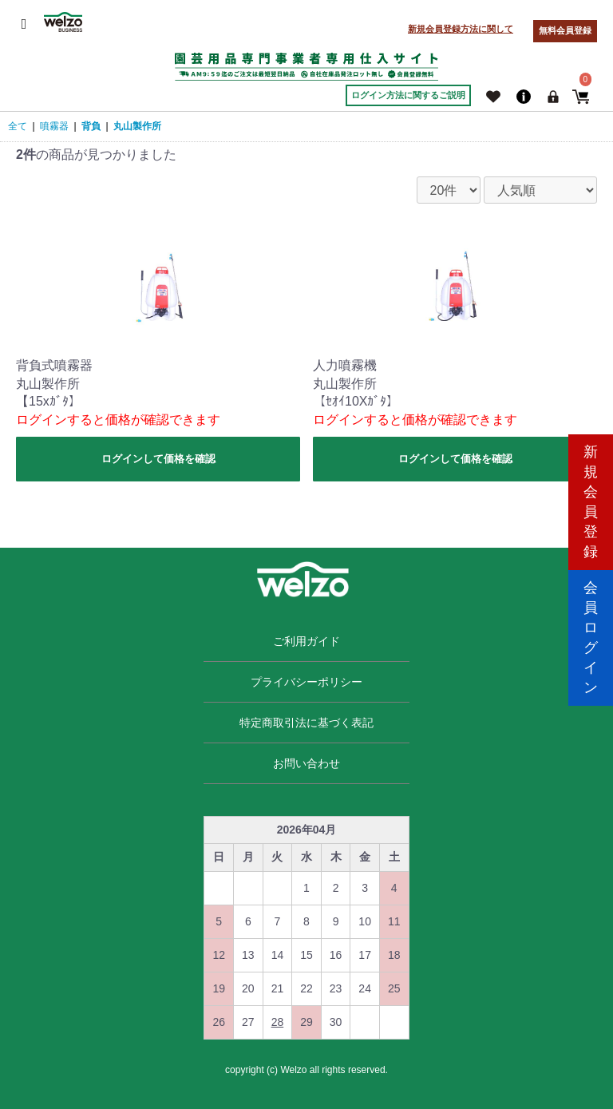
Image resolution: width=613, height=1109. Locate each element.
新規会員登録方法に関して (460, 29)
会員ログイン (590, 622)
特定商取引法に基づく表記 (306, 722)
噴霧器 (54, 126)
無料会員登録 (565, 30)
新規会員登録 (590, 487)
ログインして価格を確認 (158, 459)
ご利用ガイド (306, 641)
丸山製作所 (137, 126)
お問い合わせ (306, 763)
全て (17, 126)
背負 (91, 126)
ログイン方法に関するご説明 (408, 95)
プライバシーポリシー (306, 681)
